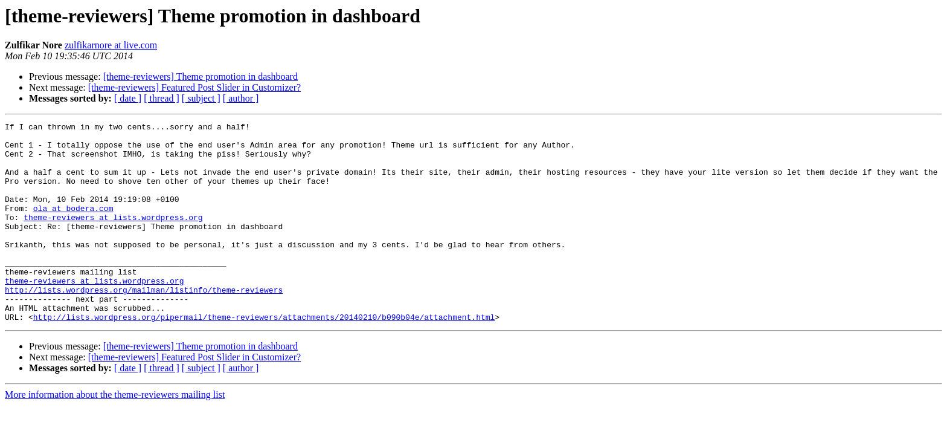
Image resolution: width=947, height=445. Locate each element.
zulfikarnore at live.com (111, 45)
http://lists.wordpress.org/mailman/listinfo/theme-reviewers (144, 324)
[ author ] (241, 98)
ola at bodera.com (73, 226)
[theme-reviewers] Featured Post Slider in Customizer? (194, 87)
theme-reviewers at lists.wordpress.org (113, 237)
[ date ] (127, 98)
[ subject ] (201, 98)
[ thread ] (161, 98)
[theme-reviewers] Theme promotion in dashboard (200, 76)
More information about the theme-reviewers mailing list (115, 434)
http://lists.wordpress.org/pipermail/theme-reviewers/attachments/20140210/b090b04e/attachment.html (264, 356)
